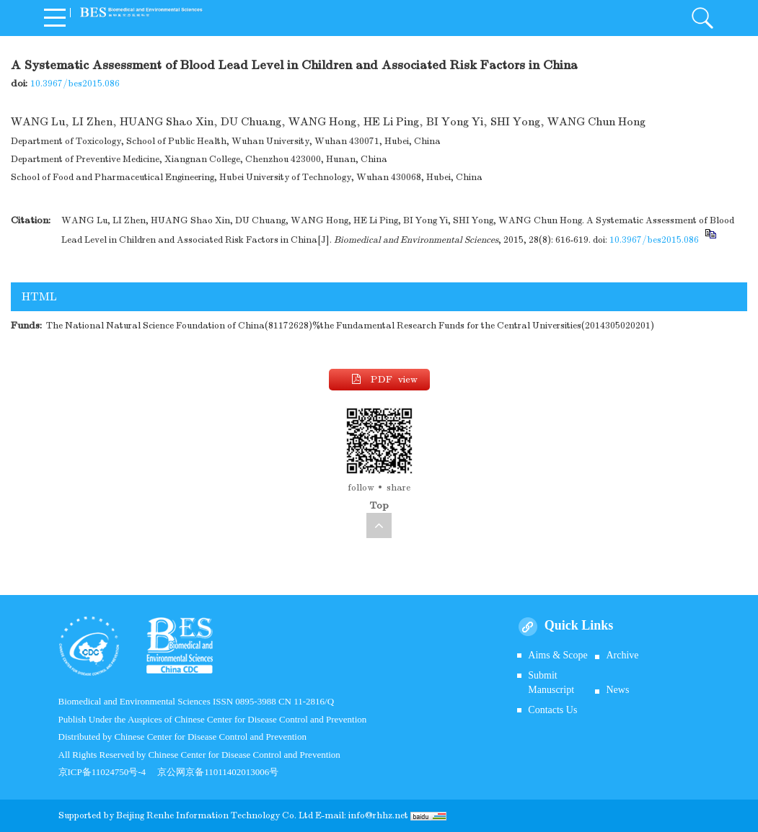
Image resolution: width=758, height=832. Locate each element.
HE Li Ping (391, 121)
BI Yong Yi (454, 121)
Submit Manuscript (551, 682)
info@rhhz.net (378, 815)
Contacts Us (552, 709)
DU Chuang (251, 121)
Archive (622, 655)
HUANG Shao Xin (166, 121)
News (617, 689)
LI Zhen (92, 121)
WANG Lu (38, 121)
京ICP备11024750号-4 (108, 771)
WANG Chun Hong (596, 121)
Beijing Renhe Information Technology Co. (207, 815)
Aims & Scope (557, 655)
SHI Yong (515, 121)
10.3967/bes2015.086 (75, 83)
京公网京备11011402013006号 (217, 771)
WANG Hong (322, 121)
